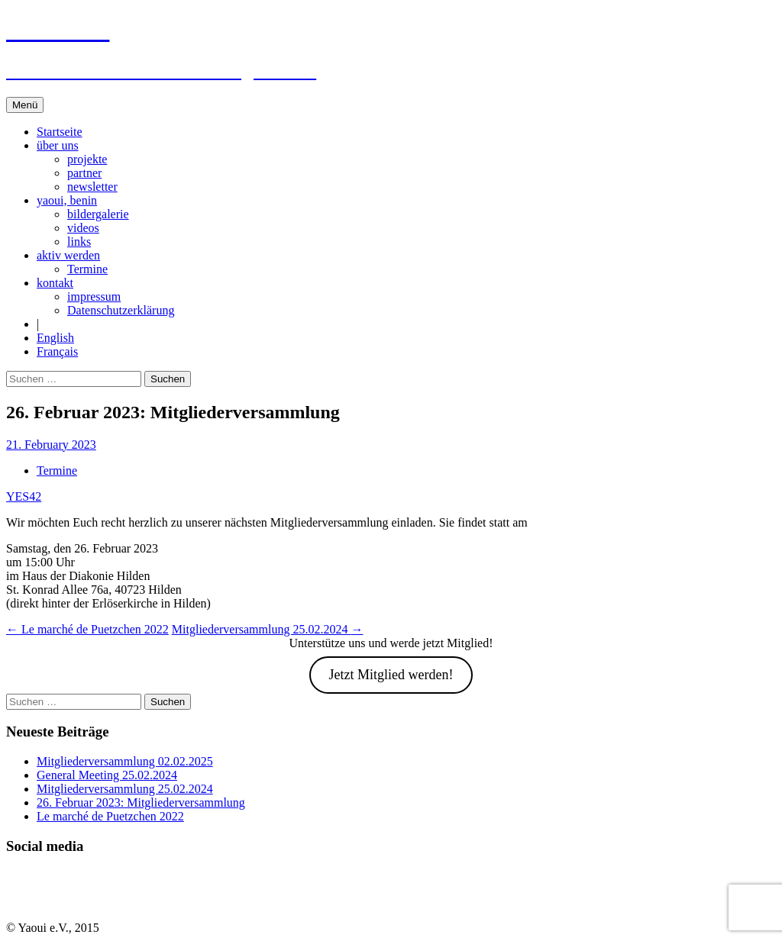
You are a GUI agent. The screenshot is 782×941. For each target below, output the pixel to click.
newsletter (92, 186)
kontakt (55, 282)
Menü (24, 105)
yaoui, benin (67, 200)
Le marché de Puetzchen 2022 (87, 629)
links (79, 241)
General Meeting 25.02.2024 (107, 775)
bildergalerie (98, 214)
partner (84, 172)
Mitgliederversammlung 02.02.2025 (125, 761)
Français (57, 351)
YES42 (23, 496)
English (55, 337)
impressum (94, 296)
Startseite (59, 131)
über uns (58, 145)
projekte (87, 159)
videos (83, 227)
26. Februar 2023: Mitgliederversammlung (141, 802)
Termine (87, 269)
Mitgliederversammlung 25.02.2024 (268, 629)
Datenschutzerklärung (120, 310)
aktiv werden (68, 255)
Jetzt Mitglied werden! (391, 674)
